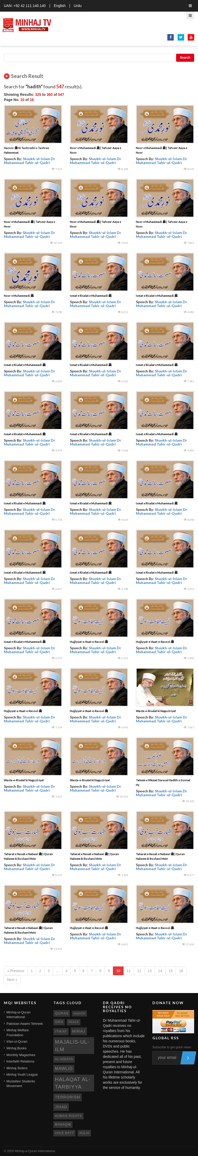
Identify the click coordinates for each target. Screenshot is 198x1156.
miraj (78, 1031)
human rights (68, 1116)
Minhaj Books (16, 1048)
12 (139, 971)
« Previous (15, 971)
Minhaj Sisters (17, 1068)
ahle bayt (64, 1133)
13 (150, 971)
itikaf (61, 1031)
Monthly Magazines (20, 1055)
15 (171, 971)
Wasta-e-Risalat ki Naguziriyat (156, 711)
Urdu (77, 6)
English (60, 6)
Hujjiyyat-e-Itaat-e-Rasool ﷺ (89, 641)
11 (129, 971)
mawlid (64, 1068)
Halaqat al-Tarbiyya (72, 1083)
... (57, 971)
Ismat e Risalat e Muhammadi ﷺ (91, 295)
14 (160, 971)
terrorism (67, 1097)
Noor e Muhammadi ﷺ (19, 295)
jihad (61, 1107)
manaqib (63, 1124)
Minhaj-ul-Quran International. (35, 1151)
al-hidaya (64, 1059)
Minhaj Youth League (22, 1074)
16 (181, 971)
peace (73, 1022)
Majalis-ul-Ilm (72, 1045)
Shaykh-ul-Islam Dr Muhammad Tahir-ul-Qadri (29, 161)
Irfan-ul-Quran (16, 1041)
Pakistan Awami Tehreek (24, 1024)
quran (61, 1013)
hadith (79, 1013)
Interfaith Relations (20, 1061)
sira (59, 1022)
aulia (84, 1133)
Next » (12, 980)
